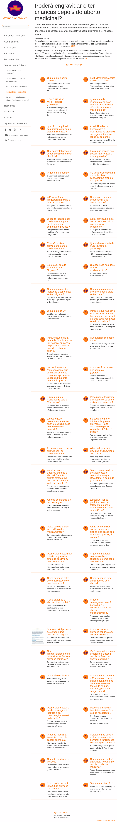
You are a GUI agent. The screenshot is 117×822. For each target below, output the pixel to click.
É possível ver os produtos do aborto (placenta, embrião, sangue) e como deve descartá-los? (101, 505)
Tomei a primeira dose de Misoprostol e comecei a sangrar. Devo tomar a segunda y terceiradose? (102, 475)
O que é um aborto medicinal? (57, 79)
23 (72, 46)
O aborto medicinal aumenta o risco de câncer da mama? (57, 737)
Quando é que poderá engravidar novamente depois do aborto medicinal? (102, 763)
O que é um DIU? (56, 311)
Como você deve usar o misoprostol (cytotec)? (101, 370)
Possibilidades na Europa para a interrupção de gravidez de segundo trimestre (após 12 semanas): (102, 131)
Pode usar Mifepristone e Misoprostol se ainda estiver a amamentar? (102, 400)
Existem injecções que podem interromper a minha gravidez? (102, 154)
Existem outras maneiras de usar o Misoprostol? (57, 400)
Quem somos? (11, 41)
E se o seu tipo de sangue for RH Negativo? (56, 267)
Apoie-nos (9, 111)
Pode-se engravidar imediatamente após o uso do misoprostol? (101, 710)
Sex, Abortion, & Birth (15, 65)
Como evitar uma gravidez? (13, 72)
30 (86, 58)
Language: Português (15, 35)
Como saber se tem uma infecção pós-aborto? (100, 581)
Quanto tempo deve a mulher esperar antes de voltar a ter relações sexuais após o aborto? (102, 738)
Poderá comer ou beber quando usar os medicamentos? (59, 451)
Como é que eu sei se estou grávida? (15, 80)
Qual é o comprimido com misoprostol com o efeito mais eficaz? (59, 129)
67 (74, 46)
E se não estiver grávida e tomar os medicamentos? (57, 246)
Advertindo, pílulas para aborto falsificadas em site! (17, 98)
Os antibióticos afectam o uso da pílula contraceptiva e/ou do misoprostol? (102, 176)
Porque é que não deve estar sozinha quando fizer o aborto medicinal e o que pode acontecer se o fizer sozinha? (102, 316)
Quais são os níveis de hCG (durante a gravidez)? (102, 246)
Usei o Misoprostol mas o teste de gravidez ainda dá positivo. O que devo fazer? (59, 557)
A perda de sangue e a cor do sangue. (59, 501)
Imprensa (9, 53)
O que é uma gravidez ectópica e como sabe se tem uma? (101, 292)
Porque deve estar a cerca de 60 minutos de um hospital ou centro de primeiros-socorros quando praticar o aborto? (59, 344)
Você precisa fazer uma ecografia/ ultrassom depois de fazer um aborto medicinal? (102, 655)
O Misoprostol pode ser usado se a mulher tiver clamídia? (59, 154)
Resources (9, 105)
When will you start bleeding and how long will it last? (102, 451)
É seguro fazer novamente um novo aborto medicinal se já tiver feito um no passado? (58, 423)
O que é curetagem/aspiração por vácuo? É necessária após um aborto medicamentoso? (101, 606)
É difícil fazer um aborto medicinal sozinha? (102, 79)
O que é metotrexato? (58, 172)
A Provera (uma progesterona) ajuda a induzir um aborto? (58, 200)
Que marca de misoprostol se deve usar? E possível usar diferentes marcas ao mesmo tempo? (101, 104)
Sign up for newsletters (15, 123)
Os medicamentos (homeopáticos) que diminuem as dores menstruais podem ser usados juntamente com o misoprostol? (59, 374)
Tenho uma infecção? (101, 783)
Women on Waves (15, 10)
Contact (8, 117)
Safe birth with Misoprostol (17, 87)
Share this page (13, 140)
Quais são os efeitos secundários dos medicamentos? (57, 529)
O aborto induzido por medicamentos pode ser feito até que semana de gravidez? (58, 223)
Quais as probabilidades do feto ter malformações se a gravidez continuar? (59, 655)
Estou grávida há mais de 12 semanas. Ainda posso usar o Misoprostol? (102, 223)
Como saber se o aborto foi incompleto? (58, 601)
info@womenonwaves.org (16, 135)
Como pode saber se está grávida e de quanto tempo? (101, 200)
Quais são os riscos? (58, 675)
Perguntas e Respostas (16, 92)
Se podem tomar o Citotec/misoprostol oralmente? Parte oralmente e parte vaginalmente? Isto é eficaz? (101, 425)
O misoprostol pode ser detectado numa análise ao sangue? (59, 632)
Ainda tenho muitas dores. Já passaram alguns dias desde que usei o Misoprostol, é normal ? (102, 531)
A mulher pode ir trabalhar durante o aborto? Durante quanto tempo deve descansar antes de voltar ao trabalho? (57, 476)
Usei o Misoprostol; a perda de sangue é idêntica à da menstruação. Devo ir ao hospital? (58, 712)
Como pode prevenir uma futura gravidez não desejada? (57, 786)
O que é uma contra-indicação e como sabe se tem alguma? (59, 292)
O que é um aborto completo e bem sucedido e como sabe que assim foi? (102, 557)
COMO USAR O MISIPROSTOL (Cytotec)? (55, 102)
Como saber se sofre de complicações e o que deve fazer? (58, 581)
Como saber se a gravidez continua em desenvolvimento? (101, 632)
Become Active (11, 59)
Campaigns (10, 47)
